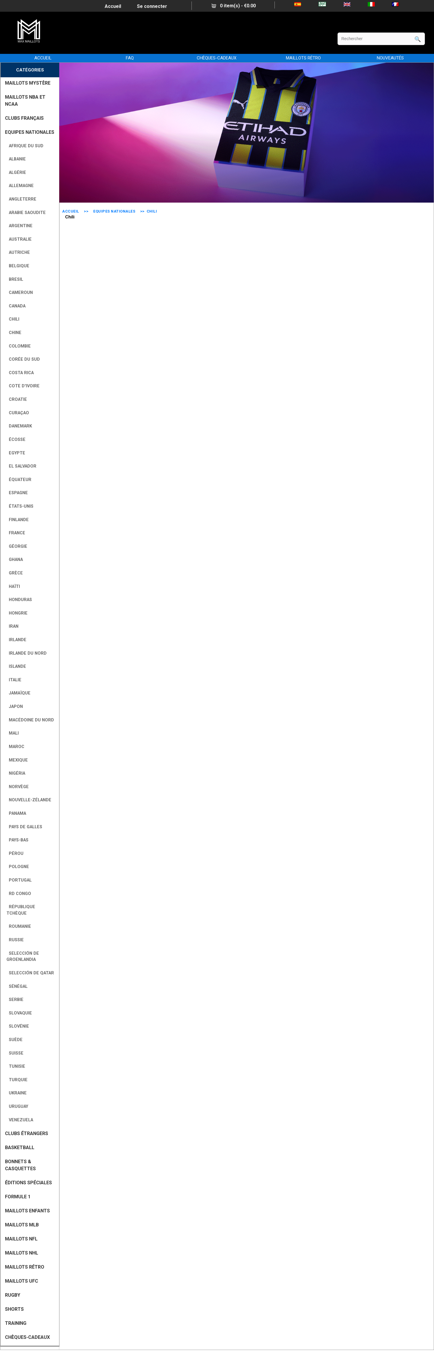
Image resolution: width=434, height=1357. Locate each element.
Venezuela (19, 1120)
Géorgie (16, 546)
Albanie (16, 159)
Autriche (18, 252)
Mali (12, 733)
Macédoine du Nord (30, 720)
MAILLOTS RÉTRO (303, 58)
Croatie (16, 399)
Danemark (19, 426)
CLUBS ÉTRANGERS (26, 1133)
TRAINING (15, 1323)
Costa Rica (20, 372)
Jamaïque (18, 693)
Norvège (17, 786)
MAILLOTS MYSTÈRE (27, 83)
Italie (13, 679)
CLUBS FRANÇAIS (24, 118)
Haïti (13, 586)
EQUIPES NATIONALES (114, 211)
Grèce (14, 573)
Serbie (14, 999)
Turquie (17, 1079)
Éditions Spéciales (28, 1182)
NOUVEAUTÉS (390, 58)
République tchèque (20, 910)
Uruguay (17, 1106)
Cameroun (19, 292)
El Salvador (21, 466)
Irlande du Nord (26, 653)
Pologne (17, 866)
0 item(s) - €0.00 (233, 5)
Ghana (14, 559)
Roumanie (18, 926)
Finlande (17, 519)
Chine (13, 332)
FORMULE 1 (17, 1196)
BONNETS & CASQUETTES (20, 1165)
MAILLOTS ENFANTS (27, 1211)
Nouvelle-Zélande (28, 800)
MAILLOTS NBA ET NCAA (25, 100)
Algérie (16, 172)
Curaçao (17, 412)
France (15, 533)
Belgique (17, 265)
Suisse (14, 1053)
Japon (14, 706)
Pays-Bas (17, 840)
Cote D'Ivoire (23, 386)
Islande (16, 666)
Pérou (14, 853)
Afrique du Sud (24, 145)
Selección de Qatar (30, 973)
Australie (19, 239)
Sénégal (17, 986)
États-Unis (19, 506)
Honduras (19, 599)
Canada (16, 306)
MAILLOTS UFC (21, 1281)
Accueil (113, 6)
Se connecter (152, 6)
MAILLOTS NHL (21, 1253)
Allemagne (20, 185)
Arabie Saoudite (26, 212)
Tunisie (15, 1066)
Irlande (16, 639)
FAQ (130, 58)
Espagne (17, 492)
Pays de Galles (24, 826)
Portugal (19, 880)
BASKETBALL (19, 1147)
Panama (16, 813)
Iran (12, 626)
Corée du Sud (23, 359)
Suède (14, 1039)
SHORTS (14, 1309)
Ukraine (16, 1093)
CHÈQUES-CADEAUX (216, 58)
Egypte (15, 453)
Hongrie (17, 613)
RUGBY (12, 1295)
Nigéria (15, 773)
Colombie (18, 346)
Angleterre (21, 199)
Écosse (16, 439)
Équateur (18, 479)
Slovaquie (19, 1013)
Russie (15, 939)
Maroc (15, 746)
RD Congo (18, 893)
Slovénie (17, 1026)
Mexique (17, 760)
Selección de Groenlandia (22, 956)
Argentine (19, 225)
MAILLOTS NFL (21, 1239)
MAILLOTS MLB (22, 1225)
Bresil (14, 279)
